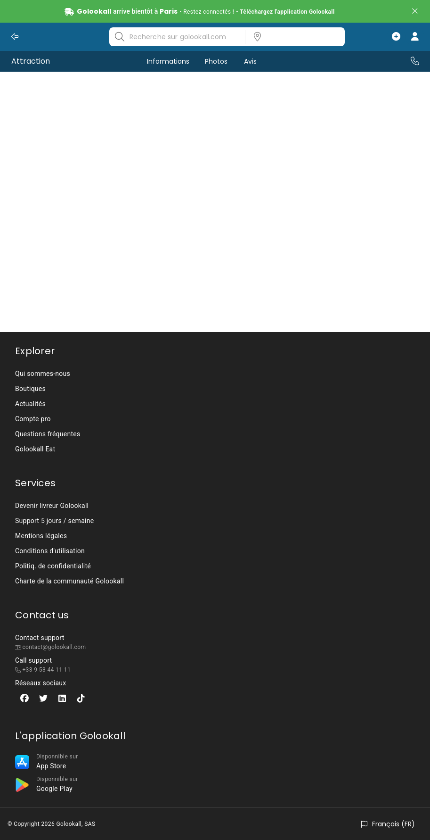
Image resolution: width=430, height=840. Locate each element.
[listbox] (292, 37)
